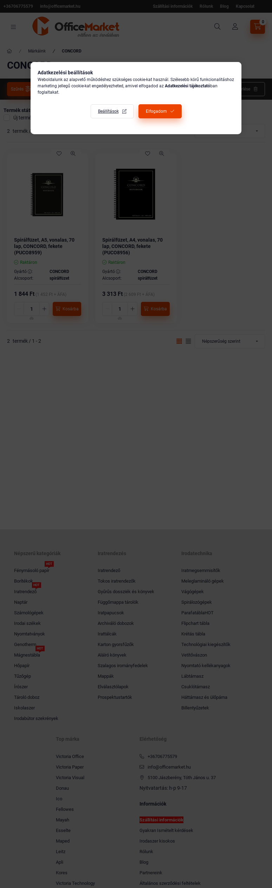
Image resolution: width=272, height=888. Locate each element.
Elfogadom (156, 111)
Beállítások (108, 111)
